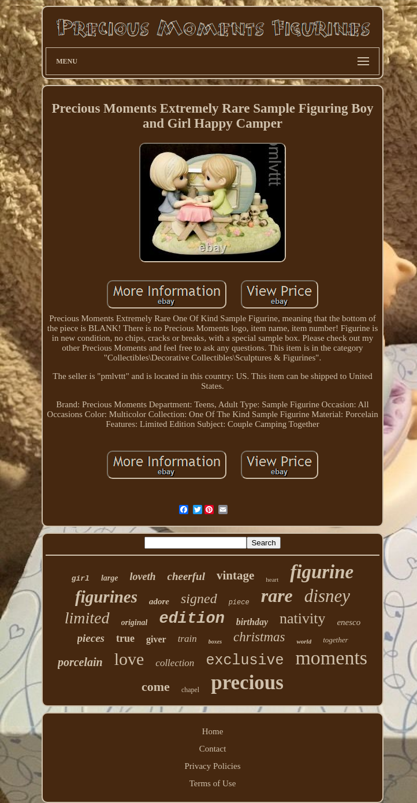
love (129, 658)
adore (159, 601)
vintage (235, 575)
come (156, 686)
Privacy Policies (212, 766)
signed (199, 598)
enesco (348, 622)
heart (272, 579)
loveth (143, 576)
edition (191, 618)
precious (247, 682)
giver (156, 639)
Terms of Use (212, 783)
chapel (190, 690)
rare (277, 595)
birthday (252, 622)
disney (327, 596)
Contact (212, 748)
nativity (302, 618)
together (335, 639)
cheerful (186, 576)
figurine (321, 572)
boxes (215, 641)
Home (213, 731)
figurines (106, 597)
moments (331, 657)
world (303, 641)
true (125, 638)
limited (87, 618)
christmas (259, 637)
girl (81, 578)
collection (174, 662)
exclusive (245, 660)
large (109, 578)
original (134, 622)
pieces (91, 638)
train (187, 638)
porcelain (80, 662)
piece (239, 602)
